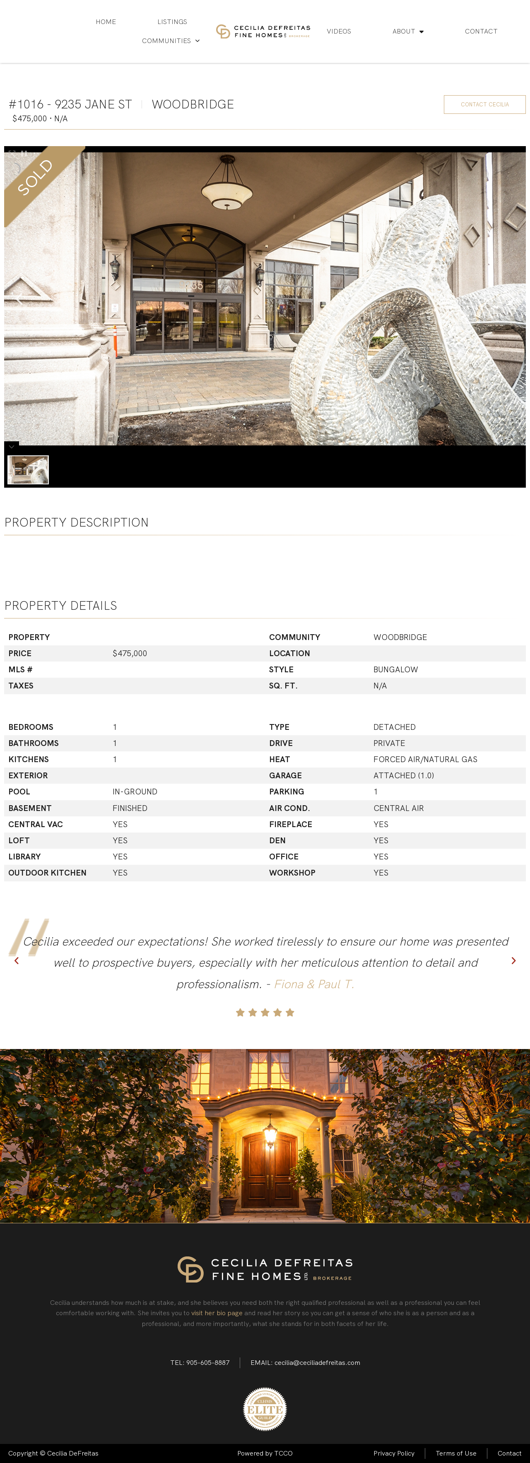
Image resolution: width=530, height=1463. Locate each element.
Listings (172, 21)
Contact (481, 31)
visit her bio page (217, 1313)
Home (106, 21)
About (408, 31)
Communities (171, 40)
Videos (339, 31)
